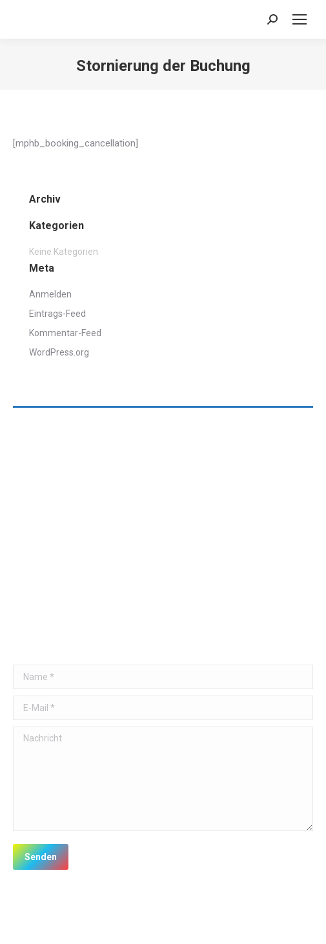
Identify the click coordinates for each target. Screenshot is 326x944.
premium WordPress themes (204, 919)
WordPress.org (59, 352)
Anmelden (50, 294)
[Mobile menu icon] (299, 19)
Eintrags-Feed (57, 313)
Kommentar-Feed (65, 333)
